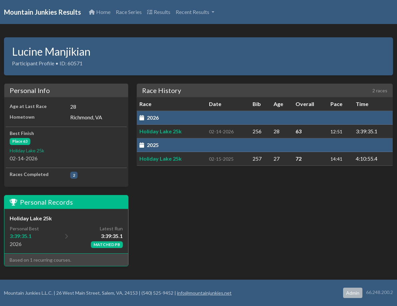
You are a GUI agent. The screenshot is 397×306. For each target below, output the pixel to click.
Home (99, 12)
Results (158, 12)
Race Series (129, 12)
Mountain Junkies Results (42, 12)
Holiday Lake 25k (27, 150)
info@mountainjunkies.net (204, 293)
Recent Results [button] (193, 12)
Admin (352, 293)
